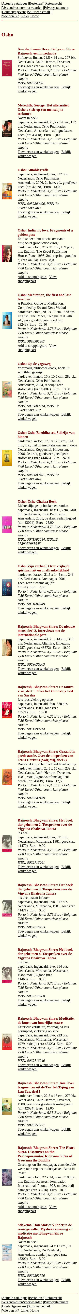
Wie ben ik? (10, 16)
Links (25, 16)
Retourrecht (53, 3)
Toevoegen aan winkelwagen (38, 87)
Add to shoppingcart (32, 277)
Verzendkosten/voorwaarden (22, 8)
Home (34, 16)
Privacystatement (56, 8)
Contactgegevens (14, 12)
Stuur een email (39, 12)
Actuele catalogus (14, 3)
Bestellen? (36, 3)
